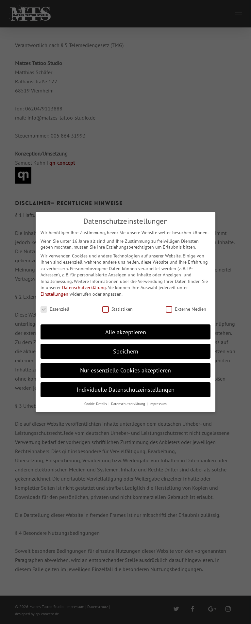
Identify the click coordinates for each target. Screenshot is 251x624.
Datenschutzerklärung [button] (128, 404)
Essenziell (55, 309)
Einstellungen (54, 294)
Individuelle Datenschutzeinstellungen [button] (126, 389)
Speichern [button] (125, 351)
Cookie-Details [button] (96, 404)
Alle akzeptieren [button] (125, 332)
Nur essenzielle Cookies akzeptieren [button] (125, 370)
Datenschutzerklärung (84, 287)
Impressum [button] (158, 404)
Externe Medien (186, 309)
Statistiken (117, 309)
